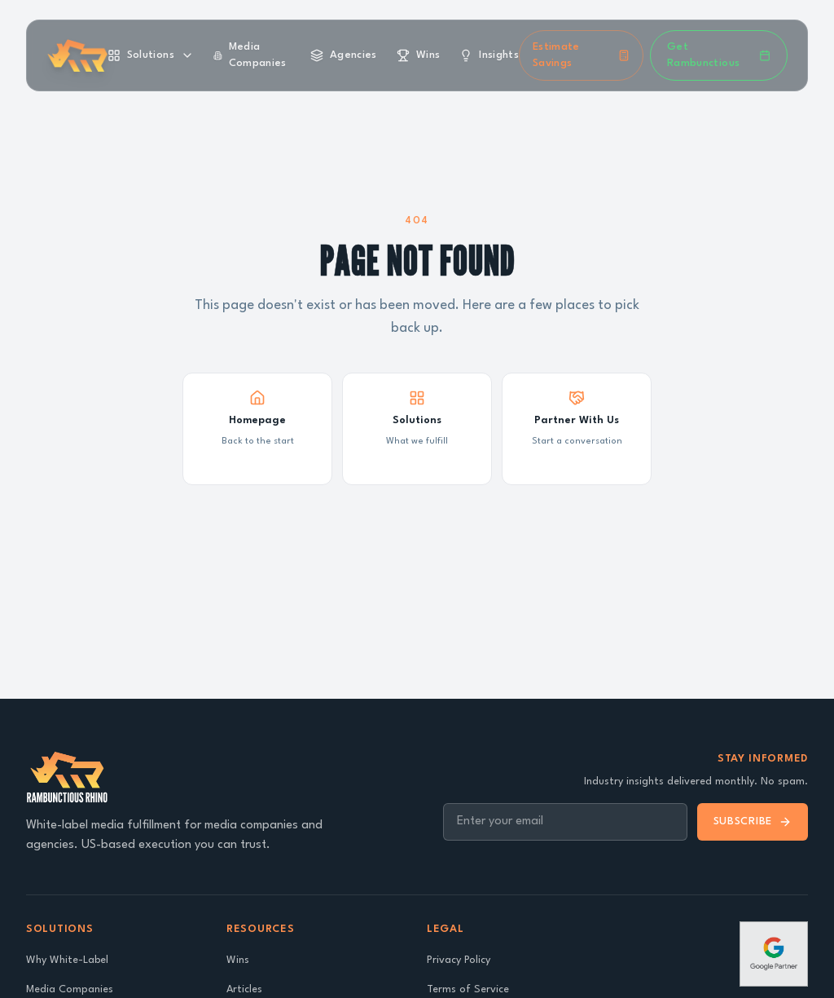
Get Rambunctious (718, 55)
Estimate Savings (581, 55)
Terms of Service (468, 989)
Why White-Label (67, 960)
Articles (244, 989)
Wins (237, 960)
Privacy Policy (458, 960)
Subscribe (752, 821)
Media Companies (69, 989)
